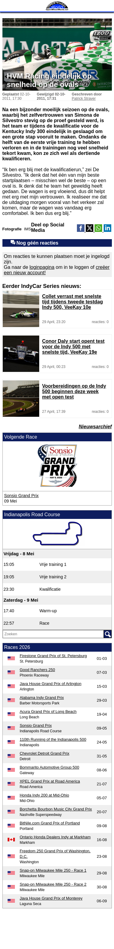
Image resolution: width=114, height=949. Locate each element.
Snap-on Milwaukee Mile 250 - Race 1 (53, 870)
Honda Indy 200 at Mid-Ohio (44, 795)
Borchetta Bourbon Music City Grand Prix (56, 809)
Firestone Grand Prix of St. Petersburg (53, 655)
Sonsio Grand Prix (21, 495)
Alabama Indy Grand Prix (42, 697)
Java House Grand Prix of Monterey (51, 898)
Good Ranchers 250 (37, 669)
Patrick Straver (84, 98)
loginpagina (41, 267)
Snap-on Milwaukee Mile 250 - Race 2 (53, 884)
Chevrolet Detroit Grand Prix (44, 753)
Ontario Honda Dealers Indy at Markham (55, 837)
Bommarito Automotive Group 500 (49, 767)
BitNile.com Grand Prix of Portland (50, 823)
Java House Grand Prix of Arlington (50, 683)
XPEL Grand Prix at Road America (50, 781)
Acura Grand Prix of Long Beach (48, 711)
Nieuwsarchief (95, 426)
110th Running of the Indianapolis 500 (53, 739)
